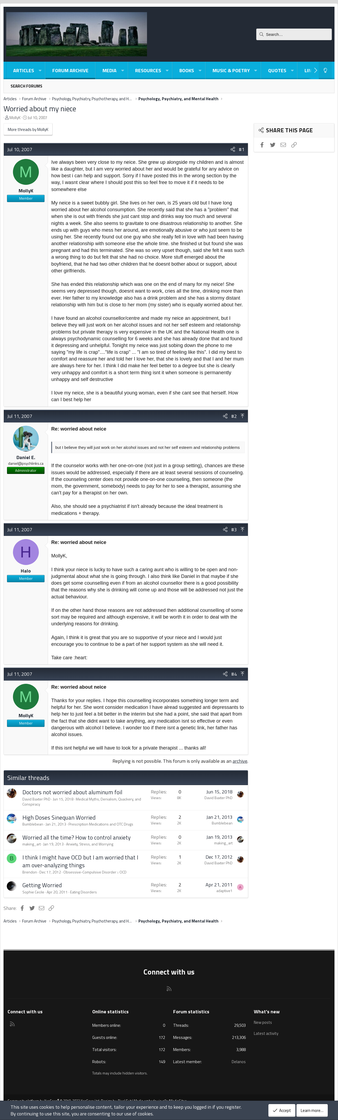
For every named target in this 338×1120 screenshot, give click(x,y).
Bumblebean (32, 824)
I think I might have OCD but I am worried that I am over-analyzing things (80, 861)
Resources (148, 70)
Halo (26, 570)
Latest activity (267, 1032)
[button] (40, 70)
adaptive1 (224, 890)
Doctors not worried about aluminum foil (72, 792)
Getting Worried (42, 885)
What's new (267, 1011)
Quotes (277, 70)
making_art (31, 844)
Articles (23, 70)
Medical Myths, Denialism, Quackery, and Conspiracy (81, 801)
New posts (263, 1022)
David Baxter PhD (36, 799)
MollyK (15, 118)
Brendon (29, 872)
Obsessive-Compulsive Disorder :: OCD (95, 872)
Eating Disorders (83, 892)
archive (240, 761)
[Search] (294, 34)
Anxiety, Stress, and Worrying (89, 844)
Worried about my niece (40, 108)
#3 (234, 529)
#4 (234, 674)
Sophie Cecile (33, 892)
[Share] (233, 149)
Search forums (26, 86)
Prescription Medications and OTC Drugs (101, 824)
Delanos (239, 1062)
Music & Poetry (231, 70)
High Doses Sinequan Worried (58, 817)
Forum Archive (70, 70)
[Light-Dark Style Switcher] (325, 70)
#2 (234, 416)
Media (110, 70)
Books (186, 70)
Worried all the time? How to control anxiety (76, 837)
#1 (241, 149)
